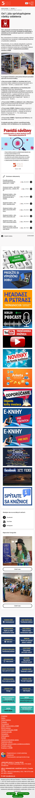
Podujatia (4, 722)
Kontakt (3, 738)
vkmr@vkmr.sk (10, 776)
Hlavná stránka (4, 8)
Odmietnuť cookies (23, 793)
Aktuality (13, 8)
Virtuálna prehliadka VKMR (9, 730)
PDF (22, 182)
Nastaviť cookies (18, 796)
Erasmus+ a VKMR (6, 748)
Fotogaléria (4, 734)
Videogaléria (5, 736)
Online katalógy (6, 720)
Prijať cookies (11, 793)
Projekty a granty (6, 746)
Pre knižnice (5, 724)
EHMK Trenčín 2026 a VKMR (10, 726)
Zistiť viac (17, 569)
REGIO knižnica (6, 728)
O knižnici (4, 716)
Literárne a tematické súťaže (10, 740)
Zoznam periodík (6, 732)
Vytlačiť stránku (6, 236)
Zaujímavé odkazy (6, 742)
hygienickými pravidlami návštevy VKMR (14, 49)
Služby (3, 718)
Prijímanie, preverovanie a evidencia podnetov (15, 744)
